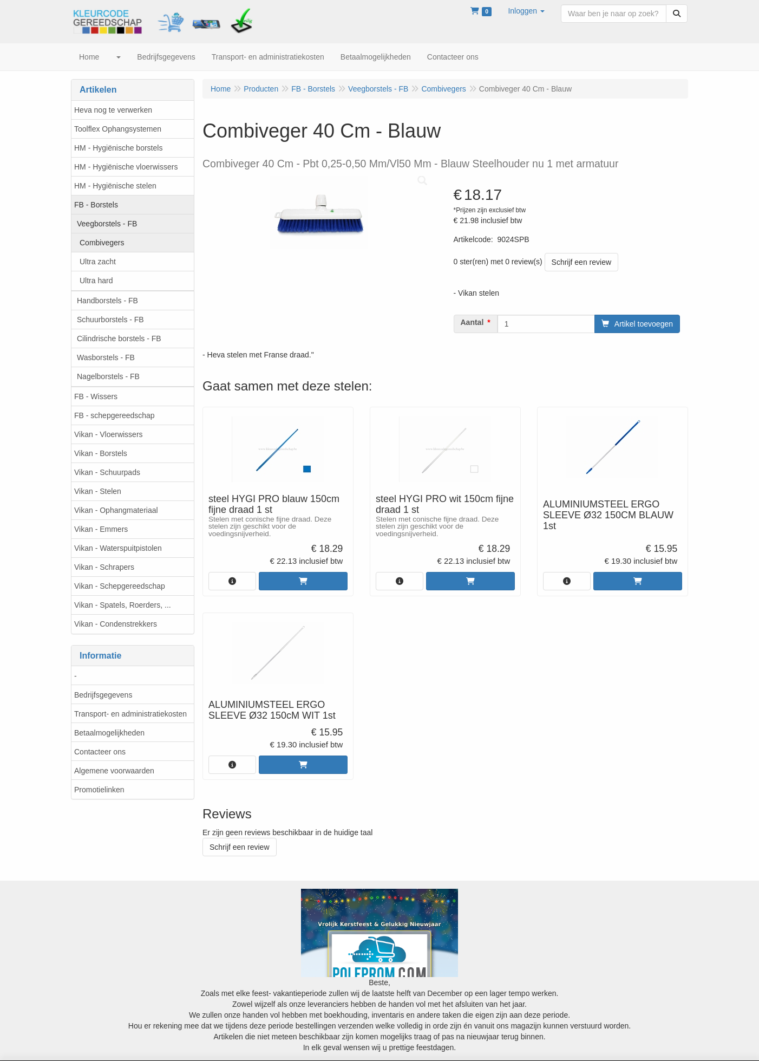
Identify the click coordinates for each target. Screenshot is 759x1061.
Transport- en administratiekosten (130, 713)
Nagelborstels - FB (108, 376)
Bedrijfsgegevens (103, 695)
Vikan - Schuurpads (107, 472)
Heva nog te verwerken (113, 110)
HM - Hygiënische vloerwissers (126, 166)
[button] (526, 11)
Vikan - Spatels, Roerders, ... (122, 605)
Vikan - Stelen (97, 491)
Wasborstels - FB (106, 357)
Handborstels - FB (107, 300)
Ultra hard (96, 280)
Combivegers (102, 242)
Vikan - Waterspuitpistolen (118, 548)
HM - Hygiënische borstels (118, 148)
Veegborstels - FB (107, 223)
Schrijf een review (582, 262)
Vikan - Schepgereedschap (119, 586)
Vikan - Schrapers (104, 567)
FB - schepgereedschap (114, 415)
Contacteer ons (100, 751)
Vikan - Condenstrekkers (115, 624)
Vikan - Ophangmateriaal (116, 510)
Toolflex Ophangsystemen (117, 129)
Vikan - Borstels (100, 453)
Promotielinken (99, 789)
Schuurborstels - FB (110, 319)
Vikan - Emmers (101, 529)
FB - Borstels (96, 204)
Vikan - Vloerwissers (108, 434)
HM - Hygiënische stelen (115, 185)
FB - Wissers (95, 396)
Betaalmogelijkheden (109, 732)
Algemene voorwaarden (114, 770)
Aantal (472, 322)
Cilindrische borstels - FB (119, 338)
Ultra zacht (98, 261)
